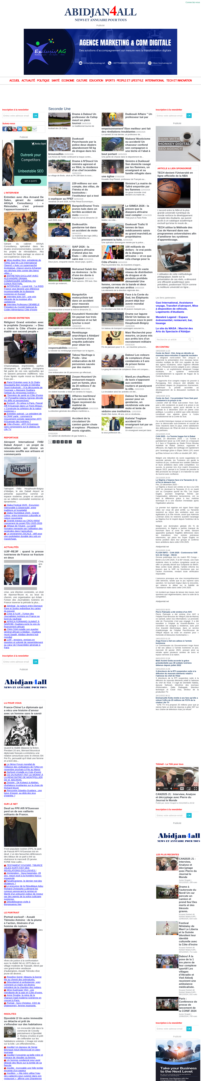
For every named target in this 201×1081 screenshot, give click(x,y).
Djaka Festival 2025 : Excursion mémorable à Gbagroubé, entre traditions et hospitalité (23, 460)
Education (96, 81)
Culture (82, 81)
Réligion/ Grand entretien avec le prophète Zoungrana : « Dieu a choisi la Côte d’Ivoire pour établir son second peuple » (24, 304)
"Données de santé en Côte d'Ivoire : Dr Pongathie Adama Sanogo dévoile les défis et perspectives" (23, 367)
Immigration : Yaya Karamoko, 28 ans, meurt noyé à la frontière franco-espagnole (23, 777)
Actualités (11, 493)
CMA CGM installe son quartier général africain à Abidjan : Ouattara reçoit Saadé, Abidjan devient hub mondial (22, 564)
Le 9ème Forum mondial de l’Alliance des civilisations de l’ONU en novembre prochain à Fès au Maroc (23, 685)
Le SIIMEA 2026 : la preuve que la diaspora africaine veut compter (138, 201)
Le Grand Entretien (16, 296)
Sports (110, 81)
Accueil (14, 81)
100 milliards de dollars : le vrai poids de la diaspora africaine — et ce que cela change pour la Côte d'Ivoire (139, 241)
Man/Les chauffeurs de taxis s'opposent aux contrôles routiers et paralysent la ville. (138, 368)
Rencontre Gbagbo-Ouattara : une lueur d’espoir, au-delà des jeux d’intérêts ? (23, 707)
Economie (68, 81)
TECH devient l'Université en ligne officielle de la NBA (173, 173)
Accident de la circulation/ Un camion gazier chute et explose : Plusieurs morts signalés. (85, 413)
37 (78, 430)
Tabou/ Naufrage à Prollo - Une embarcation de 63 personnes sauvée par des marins (85, 350)
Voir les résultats (20, 975)
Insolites (9, 890)
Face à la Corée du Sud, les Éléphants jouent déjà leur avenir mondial (138, 286)
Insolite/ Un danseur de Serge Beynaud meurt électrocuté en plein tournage (23, 920)
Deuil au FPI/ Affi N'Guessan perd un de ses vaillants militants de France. (22, 722)
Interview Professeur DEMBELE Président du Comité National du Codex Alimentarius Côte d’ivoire (21, 286)
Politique (43, 81)
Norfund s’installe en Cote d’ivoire (22, 690)
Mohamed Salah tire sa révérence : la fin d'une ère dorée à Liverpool (85, 259)
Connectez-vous (193, 2)
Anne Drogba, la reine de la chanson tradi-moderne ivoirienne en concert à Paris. (23, 876)
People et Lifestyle (130, 81)
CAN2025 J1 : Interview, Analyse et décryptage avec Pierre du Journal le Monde (176, 770)
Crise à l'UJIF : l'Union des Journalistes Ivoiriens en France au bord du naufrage (22, 551)
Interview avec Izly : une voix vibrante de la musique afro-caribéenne (23, 280)
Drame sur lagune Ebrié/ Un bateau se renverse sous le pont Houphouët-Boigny (138, 305)
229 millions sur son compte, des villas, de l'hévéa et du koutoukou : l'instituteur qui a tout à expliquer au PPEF (85, 182)
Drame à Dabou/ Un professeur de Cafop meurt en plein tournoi (85, 117)
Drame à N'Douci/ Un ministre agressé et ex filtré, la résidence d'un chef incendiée (85, 158)
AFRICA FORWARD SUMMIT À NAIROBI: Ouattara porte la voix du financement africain (19, 557)
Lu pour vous (12, 628)
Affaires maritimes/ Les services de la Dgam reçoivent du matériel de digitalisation (85, 388)
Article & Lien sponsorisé (173, 168)
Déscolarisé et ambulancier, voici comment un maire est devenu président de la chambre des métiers (23, 866)
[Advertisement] (76, 93)
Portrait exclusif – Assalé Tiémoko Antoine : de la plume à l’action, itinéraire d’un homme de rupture (23, 810)
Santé (55, 81)
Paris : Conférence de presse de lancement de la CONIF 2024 (187, 897)
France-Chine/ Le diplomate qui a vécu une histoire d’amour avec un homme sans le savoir (22, 634)
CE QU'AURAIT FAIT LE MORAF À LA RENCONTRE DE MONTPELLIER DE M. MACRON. (22, 694)
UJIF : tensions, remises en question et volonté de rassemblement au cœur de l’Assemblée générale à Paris (22, 571)
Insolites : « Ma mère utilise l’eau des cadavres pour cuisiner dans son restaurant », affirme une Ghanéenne (23, 939)
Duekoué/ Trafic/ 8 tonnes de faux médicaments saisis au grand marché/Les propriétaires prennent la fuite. (138, 222)
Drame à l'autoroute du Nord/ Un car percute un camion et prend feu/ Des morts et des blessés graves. (188, 846)
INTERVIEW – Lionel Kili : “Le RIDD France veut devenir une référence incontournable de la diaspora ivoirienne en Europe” (23, 273)
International (155, 81)
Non (7, 965)
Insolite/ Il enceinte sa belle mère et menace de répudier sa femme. (21, 924)
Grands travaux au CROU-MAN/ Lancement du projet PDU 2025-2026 (20, 472)
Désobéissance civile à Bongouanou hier (25, 796)
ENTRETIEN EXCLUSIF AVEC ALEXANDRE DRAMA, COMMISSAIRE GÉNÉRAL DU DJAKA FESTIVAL (21, 265)
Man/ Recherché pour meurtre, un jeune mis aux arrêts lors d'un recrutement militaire (138, 325)
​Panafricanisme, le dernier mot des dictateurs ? (20, 781)
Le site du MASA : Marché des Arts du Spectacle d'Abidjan (174, 305)
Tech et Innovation (179, 81)
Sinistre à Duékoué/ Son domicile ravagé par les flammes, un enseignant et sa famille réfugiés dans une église (137, 161)
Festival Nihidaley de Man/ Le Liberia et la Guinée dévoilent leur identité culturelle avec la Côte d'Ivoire (188, 863)
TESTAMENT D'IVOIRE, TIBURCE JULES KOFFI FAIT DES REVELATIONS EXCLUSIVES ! (22, 771)
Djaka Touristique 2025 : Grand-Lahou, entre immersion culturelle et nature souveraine (22, 467)
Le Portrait (11, 804)
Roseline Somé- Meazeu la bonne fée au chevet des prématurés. (23, 860)
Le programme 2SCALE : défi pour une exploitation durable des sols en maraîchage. (24, 484)
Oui (7, 960)
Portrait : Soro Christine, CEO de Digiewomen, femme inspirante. (20, 881)
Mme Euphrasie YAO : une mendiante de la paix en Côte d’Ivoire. (23, 872)
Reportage (10, 401)
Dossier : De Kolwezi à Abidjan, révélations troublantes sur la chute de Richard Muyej (21, 701)
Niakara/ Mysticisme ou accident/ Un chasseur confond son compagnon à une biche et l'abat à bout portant (139, 141)
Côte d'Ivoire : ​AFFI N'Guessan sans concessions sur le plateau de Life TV (21, 391)
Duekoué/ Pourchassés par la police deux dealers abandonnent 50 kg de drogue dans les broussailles (85, 139)
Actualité (28, 81)
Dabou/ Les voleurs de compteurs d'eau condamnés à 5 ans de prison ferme (138, 348)
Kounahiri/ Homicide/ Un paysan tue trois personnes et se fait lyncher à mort (84, 305)
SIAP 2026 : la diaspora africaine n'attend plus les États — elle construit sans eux (85, 240)
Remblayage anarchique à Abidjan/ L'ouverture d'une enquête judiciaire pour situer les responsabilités (85, 328)
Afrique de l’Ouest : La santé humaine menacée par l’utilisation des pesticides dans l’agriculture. (23, 478)
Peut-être (10, 970)
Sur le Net (10, 716)
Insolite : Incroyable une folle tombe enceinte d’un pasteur (21, 933)
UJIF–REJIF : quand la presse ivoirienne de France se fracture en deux (24, 498)
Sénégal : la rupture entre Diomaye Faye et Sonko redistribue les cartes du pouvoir (23, 547)
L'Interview (11, 192)
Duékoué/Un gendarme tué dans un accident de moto (85, 218)
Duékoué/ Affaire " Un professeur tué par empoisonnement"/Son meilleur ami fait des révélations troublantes (138, 119)
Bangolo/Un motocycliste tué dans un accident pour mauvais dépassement (85, 286)
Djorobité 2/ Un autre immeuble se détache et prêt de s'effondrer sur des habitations (22, 896)
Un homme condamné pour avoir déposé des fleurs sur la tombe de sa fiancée (23, 929)
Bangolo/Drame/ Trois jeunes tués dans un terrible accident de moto (84, 202)
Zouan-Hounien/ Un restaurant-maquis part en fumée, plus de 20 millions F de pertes (85, 368)
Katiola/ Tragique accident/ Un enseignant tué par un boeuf (138, 411)
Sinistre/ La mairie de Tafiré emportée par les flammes (138, 178)
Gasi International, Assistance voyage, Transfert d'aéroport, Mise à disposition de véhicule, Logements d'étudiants (176, 290)
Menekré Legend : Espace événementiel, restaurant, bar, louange (175, 298)
